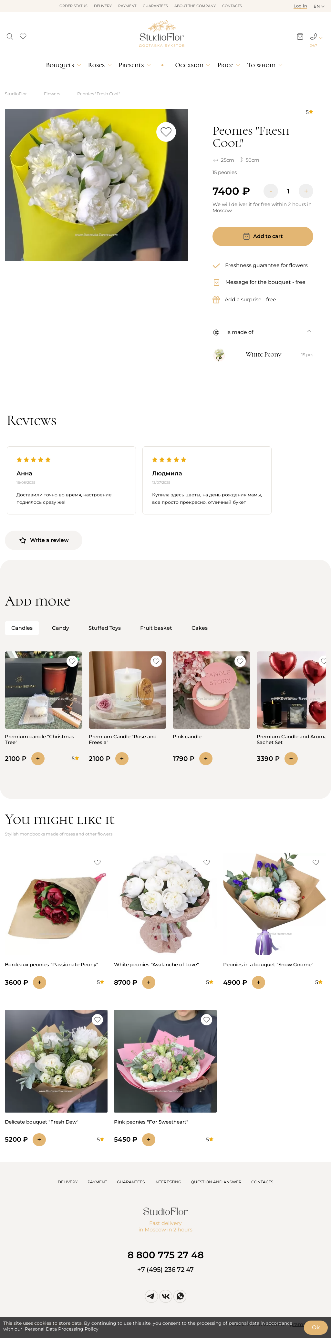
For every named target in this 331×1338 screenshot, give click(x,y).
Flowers (52, 93)
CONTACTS (262, 1181)
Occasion (189, 65)
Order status (73, 6)
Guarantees (155, 6)
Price (225, 65)
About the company (195, 6)
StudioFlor (16, 93)
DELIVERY (68, 1181)
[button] (9, 34)
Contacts (232, 6)
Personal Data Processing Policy (61, 1329)
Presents (131, 65)
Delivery (103, 6)
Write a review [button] (44, 540)
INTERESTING (167, 1181)
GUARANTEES (131, 1181)
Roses (96, 65)
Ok (316, 1327)
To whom (261, 65)
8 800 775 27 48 (166, 1254)
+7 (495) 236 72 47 (165, 1269)
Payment (127, 6)
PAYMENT (97, 1181)
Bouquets (60, 65)
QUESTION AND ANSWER (216, 1181)
